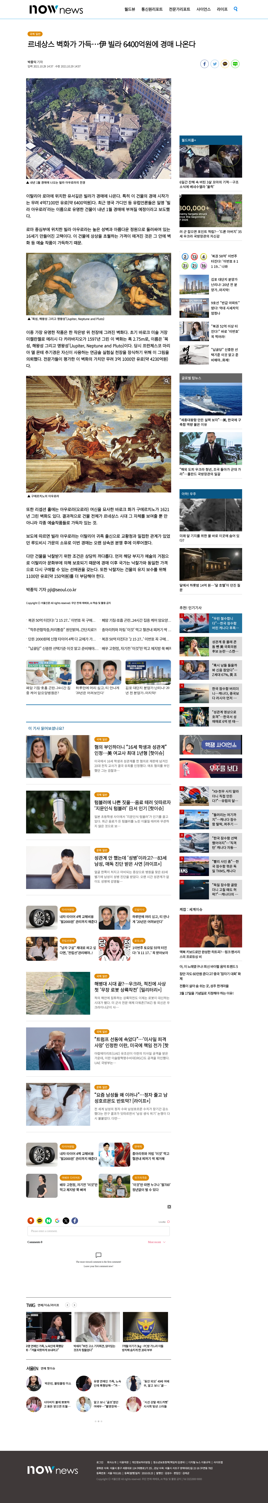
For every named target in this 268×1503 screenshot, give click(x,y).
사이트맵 (218, 1462)
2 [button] (98, 1421)
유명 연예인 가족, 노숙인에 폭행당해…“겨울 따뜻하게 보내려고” (92, 1348)
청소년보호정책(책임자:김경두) (169, 1462)
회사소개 (111, 1462)
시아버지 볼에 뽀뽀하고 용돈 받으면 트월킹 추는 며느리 (57, 1406)
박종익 (32, 62)
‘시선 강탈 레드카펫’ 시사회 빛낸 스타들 (156, 1404)
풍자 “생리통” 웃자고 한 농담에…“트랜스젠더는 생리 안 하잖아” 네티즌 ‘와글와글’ (46, 1350)
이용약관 (124, 1462)
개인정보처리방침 (141, 1462)
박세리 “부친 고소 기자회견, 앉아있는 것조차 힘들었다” (143, 1348)
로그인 (99, 1462)
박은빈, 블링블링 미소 (58, 1383)
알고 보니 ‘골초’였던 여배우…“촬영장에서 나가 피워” (106, 1406)
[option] (47, 1333)
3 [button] (101, 1421)
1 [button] (95, 1421)
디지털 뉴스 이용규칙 (199, 1462)
